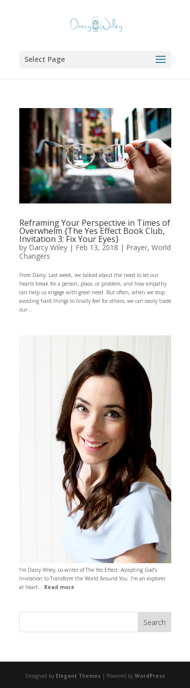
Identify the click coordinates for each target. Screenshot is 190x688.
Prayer (136, 247)
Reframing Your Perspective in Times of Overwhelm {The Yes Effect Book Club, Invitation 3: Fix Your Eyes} (94, 231)
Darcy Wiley (48, 247)
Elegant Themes (78, 675)
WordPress (150, 675)
